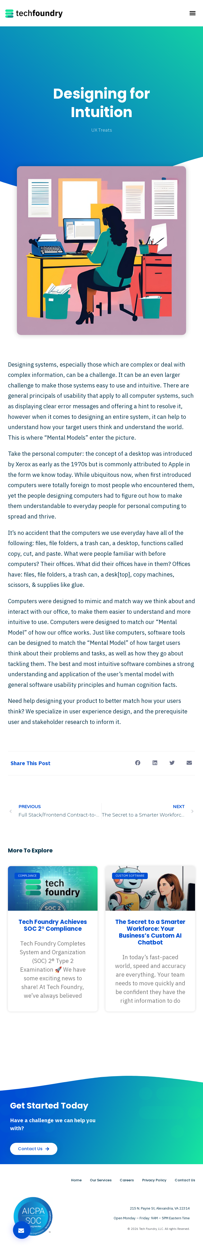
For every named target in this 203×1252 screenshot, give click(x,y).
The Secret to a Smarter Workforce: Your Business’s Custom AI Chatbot (150, 932)
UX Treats (101, 130)
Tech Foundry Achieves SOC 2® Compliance (53, 925)
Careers (127, 1180)
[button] (192, 13)
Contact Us (185, 1180)
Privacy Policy (154, 1180)
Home (76, 1180)
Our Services (101, 1180)
